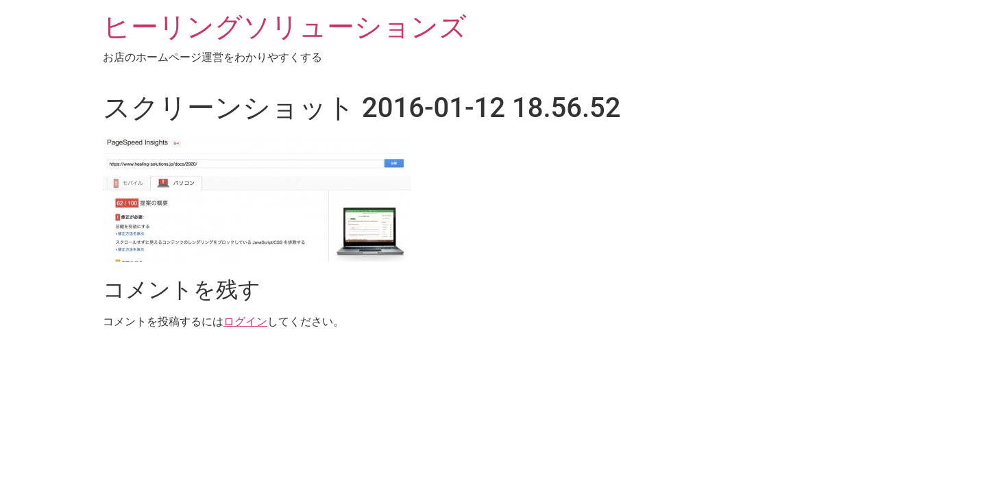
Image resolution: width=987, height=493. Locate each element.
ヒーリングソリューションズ (285, 27)
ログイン (245, 321)
